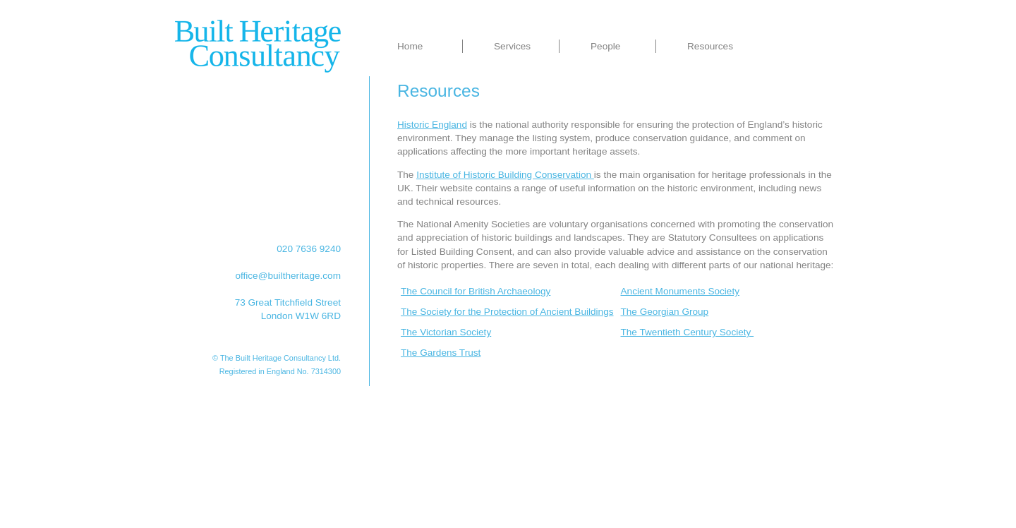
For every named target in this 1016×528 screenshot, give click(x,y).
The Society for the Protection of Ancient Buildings (507, 311)
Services (512, 46)
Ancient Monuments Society (680, 291)
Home (410, 46)
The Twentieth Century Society (687, 332)
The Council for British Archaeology (475, 291)
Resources (710, 46)
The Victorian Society (446, 332)
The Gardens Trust (440, 352)
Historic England (432, 124)
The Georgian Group (665, 311)
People (605, 46)
